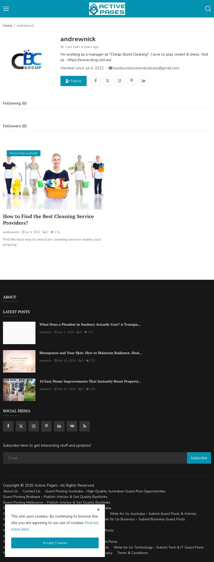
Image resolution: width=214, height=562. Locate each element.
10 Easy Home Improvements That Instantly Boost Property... (90, 381)
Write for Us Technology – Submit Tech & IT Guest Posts (159, 547)
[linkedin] (59, 426)
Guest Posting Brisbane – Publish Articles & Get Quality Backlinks (55, 496)
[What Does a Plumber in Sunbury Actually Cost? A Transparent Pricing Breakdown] (19, 333)
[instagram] (33, 426)
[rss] (84, 426)
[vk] (72, 426)
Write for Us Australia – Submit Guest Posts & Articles (153, 513)
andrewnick (11, 232)
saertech (45, 332)
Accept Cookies (55, 543)
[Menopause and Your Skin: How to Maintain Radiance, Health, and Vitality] (19, 361)
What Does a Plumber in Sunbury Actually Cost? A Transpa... (90, 324)
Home (7, 25)
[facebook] (8, 426)
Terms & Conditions (132, 553)
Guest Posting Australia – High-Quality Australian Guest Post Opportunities (105, 491)
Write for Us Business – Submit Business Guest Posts (142, 519)
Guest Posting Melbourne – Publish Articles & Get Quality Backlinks (56, 502)
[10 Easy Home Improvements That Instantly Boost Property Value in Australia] (19, 390)
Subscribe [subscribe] (199, 457)
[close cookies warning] (98, 509)
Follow (73, 81)
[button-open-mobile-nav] (6, 8)
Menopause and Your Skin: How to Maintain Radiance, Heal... (90, 352)
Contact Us (31, 491)
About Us (10, 491)
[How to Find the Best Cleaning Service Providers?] (53, 178)
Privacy (106, 553)
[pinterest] (46, 426)
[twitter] (21, 426)
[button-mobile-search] (208, 8)
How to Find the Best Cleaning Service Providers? (48, 219)
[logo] (107, 8)
